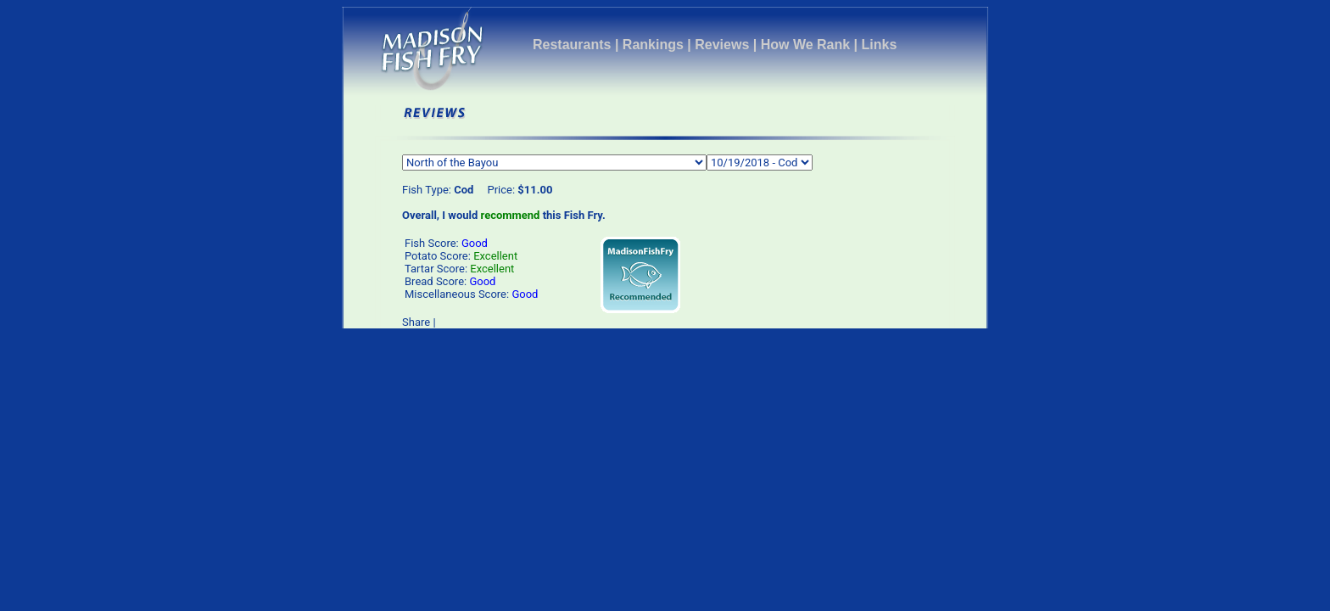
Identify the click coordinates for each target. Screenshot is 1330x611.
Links (879, 44)
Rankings (653, 44)
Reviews (722, 44)
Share (416, 322)
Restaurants (572, 44)
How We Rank (806, 44)
